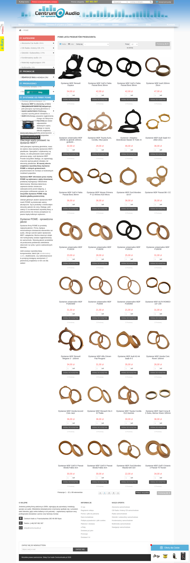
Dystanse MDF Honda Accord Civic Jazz (70, 412)
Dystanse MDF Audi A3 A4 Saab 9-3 (129, 357)
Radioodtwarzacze (31, 91)
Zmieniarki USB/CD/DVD (33, 106)
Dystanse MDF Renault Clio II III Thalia (99, 412)
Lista (71, 44)
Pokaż (127, 44)
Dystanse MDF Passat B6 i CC (158, 192)
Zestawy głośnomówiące (33, 101)
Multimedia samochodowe (121, 524)
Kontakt (171, 25)
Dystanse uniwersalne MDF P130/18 (70, 248)
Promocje (86, 25)
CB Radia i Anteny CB (33, 48)
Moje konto (24, 2)
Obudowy (28, 77)
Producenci (132, 25)
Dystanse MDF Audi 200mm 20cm (158, 84)
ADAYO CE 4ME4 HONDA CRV (43, 135)
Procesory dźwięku (32, 87)
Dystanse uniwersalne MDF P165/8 (99, 303)
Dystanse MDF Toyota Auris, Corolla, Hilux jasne (100, 139)
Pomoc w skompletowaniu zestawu (44, 2)
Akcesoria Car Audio (33, 43)
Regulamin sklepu (87, 510)
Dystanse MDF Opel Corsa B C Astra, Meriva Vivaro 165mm (158, 412)
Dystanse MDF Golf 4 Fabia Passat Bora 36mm (100, 84)
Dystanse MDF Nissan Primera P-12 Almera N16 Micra (100, 193)
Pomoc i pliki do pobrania (90, 514)
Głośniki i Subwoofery (33, 53)
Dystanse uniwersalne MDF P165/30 (158, 248)
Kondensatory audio (32, 58)
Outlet (115, 25)
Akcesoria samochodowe (121, 507)
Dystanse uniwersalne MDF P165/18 (128, 248)
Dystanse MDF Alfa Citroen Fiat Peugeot (99, 357)
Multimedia (28, 67)
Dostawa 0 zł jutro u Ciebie (59, 25)
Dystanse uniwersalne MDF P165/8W (128, 303)
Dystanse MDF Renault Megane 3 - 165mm (71, 357)
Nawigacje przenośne (32, 72)
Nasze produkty (26, 25)
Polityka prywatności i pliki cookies (93, 520)
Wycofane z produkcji (33, 121)
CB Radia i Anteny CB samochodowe (125, 510)
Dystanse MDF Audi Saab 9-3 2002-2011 (158, 139)
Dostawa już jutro (87, 531)
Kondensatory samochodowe (122, 520)
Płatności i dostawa (88, 524)
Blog (148, 25)
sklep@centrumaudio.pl (32, 528)
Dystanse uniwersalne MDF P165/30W (70, 303)
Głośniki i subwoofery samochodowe (125, 517)
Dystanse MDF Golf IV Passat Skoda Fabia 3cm (70, 467)
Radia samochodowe (119, 514)
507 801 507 (92, 2)
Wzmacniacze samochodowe (36, 96)
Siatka (63, 44)
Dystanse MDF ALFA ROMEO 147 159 (157, 303)
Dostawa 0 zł (85, 537)
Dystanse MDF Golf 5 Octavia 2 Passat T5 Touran (158, 467)
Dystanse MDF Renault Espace (71, 84)
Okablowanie (29, 82)
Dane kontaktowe (87, 517)
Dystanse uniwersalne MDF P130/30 (99, 248)
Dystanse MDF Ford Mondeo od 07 (129, 193)
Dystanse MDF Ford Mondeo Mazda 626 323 (129, 467)
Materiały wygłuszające (33, 62)
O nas (102, 25)
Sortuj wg (79, 44)
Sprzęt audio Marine (32, 111)
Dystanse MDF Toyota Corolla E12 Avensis (128, 412)
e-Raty (83, 527)
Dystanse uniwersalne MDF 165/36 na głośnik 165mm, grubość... (70, 140)
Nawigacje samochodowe (121, 527)
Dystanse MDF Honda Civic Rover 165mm (158, 357)
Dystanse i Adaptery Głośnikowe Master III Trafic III (128, 139)
